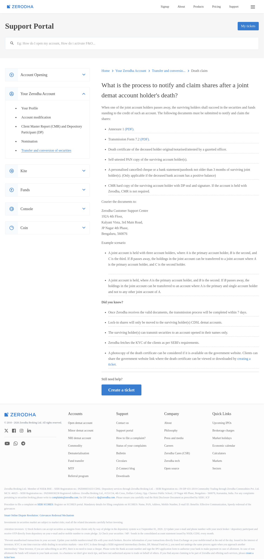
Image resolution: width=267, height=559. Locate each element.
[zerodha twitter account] (6, 431)
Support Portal (29, 26)
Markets (217, 460)
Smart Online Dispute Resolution (21, 515)
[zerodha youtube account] (7, 443)
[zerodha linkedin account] (29, 431)
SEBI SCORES (45, 504)
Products (198, 6)
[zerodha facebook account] (14, 431)
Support (234, 6)
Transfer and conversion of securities (46, 150)
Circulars (121, 460)
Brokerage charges (223, 430)
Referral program (78, 476)
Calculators (219, 453)
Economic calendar (223, 445)
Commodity (75, 445)
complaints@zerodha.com (65, 497)
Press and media (173, 438)
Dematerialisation (78, 453)
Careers (168, 445)
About (181, 6)
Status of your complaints (131, 445)
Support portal (124, 430)
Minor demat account (81, 430)
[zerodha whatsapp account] (16, 443)
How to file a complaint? (130, 438)
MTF (71, 468)
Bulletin (121, 453)
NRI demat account (79, 438)
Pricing (216, 6)
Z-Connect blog (125, 468)
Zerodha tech (172, 460)
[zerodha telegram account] (23, 443)
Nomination (29, 141)
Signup (165, 6)
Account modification (36, 117)
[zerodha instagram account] (21, 431)
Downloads (123, 476)
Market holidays (222, 438)
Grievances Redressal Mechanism (57, 515)
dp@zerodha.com (106, 497)
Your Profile (29, 108)
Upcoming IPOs (222, 423)
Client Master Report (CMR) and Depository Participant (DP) (51, 129)
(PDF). (129, 129)
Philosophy (171, 430)
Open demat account (80, 423)
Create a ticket (121, 390)
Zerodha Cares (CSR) (177, 453)
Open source (171, 468)
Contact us (122, 423)
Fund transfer (76, 460)
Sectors (216, 468)
